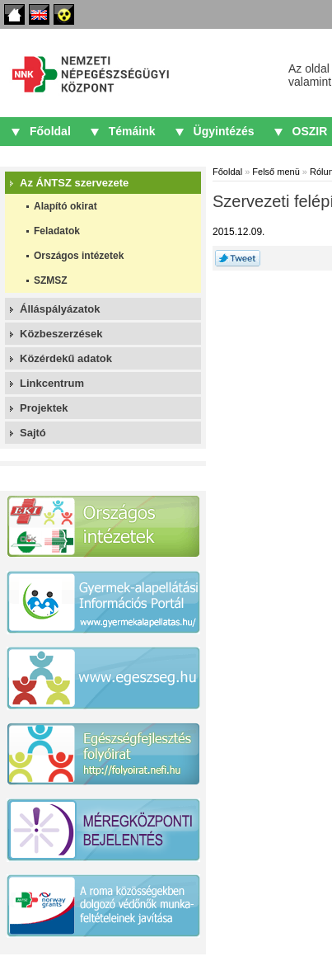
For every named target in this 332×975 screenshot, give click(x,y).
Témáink (132, 131)
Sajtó (33, 432)
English (39, 14)
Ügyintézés (224, 131)
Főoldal (14, 14)
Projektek (44, 408)
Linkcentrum (52, 383)
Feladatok (57, 231)
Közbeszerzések (61, 333)
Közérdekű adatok (66, 358)
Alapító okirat (65, 206)
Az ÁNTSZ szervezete (74, 183)
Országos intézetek (79, 255)
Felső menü (275, 172)
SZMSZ (51, 280)
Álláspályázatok (60, 309)
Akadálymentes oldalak (64, 14)
